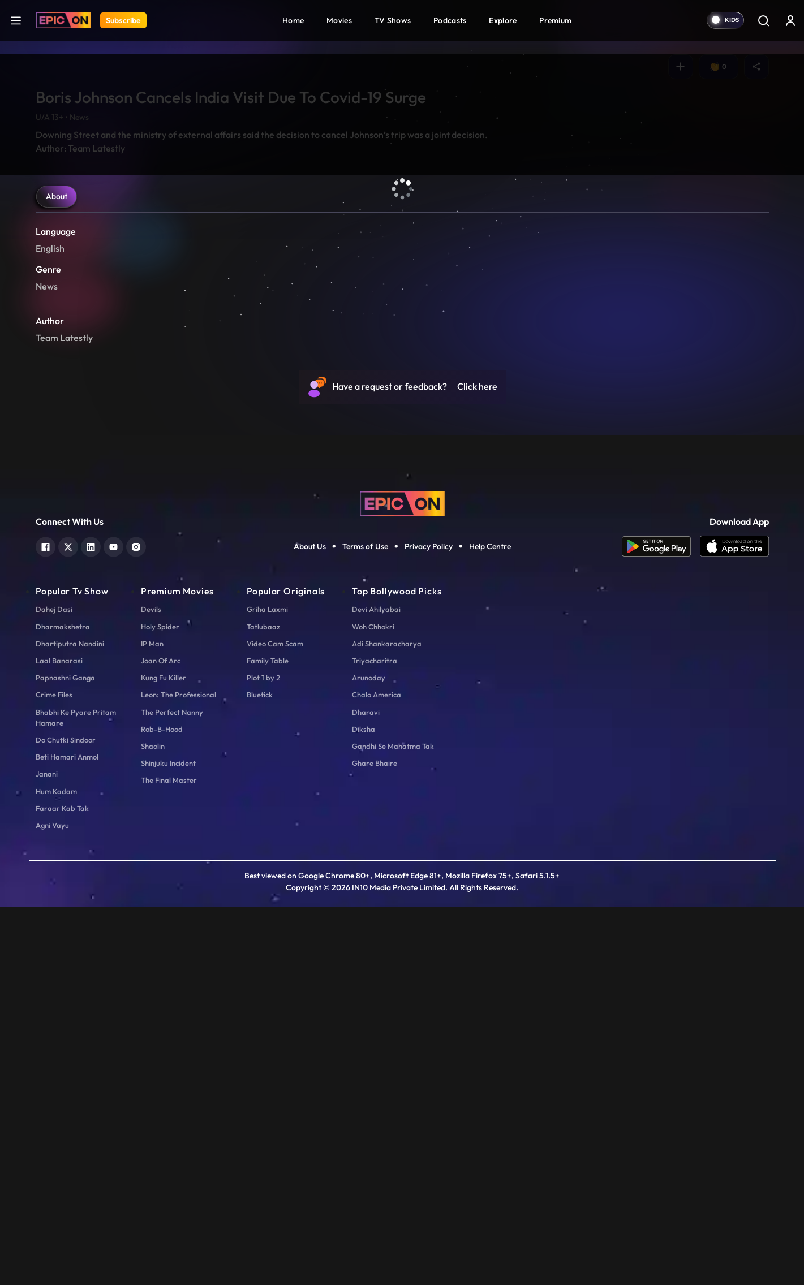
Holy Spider (160, 1004)
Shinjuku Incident (168, 1140)
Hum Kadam (56, 1169)
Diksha (363, 1106)
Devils (151, 987)
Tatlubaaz (263, 1004)
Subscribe (123, 20)
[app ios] (734, 924)
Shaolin (153, 1123)
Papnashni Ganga (65, 1055)
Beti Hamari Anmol (67, 1134)
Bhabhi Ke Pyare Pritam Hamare (76, 1095)
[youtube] (113, 923)
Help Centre (490, 924)
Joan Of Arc (160, 1038)
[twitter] (68, 923)
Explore (503, 20)
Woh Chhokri (373, 1004)
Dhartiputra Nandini (70, 1021)
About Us (310, 924)
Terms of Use (365, 924)
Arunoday (368, 1055)
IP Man (152, 1021)
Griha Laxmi (267, 987)
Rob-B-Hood (162, 1106)
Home (293, 20)
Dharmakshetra (63, 1004)
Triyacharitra (374, 1038)
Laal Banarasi (59, 1038)
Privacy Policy (429, 924)
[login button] (790, 20)
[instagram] (136, 923)
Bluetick (260, 1072)
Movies (339, 20)
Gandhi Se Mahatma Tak (393, 1123)
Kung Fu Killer (163, 1055)
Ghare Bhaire (374, 1140)
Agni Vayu (52, 1203)
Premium (555, 20)
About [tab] (56, 574)
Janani (47, 1152)
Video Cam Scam (275, 1021)
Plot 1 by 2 (263, 1055)
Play (60, 444)
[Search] (763, 20)
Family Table (268, 1038)
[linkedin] (91, 923)
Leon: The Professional (178, 1072)
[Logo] (63, 20)
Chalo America (376, 1072)
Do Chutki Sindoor (66, 1117)
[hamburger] (16, 20)
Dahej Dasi (54, 987)
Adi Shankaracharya (387, 1021)
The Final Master (169, 1158)
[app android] (661, 924)
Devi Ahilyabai (376, 987)
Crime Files (54, 1072)
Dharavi (366, 1089)
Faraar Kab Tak (62, 1186)
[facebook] (45, 923)
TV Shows (393, 20)
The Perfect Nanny (172, 1089)
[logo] (402, 880)
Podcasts (449, 20)
